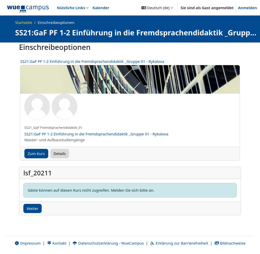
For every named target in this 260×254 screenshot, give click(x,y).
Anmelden (247, 7)
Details (60, 153)
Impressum (27, 243)
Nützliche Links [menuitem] (71, 7)
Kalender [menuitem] (100, 7)
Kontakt (57, 243)
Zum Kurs (36, 153)
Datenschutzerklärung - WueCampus (108, 243)
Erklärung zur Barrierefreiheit (179, 243)
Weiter (32, 208)
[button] (157, 7)
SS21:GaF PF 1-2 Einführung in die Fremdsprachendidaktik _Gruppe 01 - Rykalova (92, 61)
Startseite (23, 22)
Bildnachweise (230, 243)
